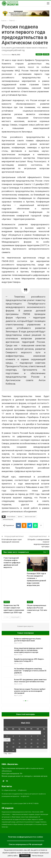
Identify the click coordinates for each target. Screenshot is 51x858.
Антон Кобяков (11, 516)
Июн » (10, 753)
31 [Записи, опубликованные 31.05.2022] (13, 750)
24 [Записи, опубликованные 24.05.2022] (13, 747)
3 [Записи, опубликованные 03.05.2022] (13, 736)
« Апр (5, 753)
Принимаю (25, 856)
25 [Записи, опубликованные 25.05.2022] (19, 747)
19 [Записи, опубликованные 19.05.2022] (25, 743)
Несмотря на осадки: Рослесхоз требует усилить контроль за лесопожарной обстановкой (30, 691)
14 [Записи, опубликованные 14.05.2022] (37, 740)
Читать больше (37, 855)
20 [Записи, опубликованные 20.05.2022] (31, 743)
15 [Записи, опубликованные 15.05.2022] (44, 740)
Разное (30, 570)
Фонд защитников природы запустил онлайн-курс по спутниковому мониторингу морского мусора (29, 650)
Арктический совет (30, 516)
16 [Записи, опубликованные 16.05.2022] (7, 743)
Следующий (15, 617)
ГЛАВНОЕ (39, 54)
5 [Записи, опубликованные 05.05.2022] (25, 736)
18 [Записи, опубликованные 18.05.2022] (19, 743)
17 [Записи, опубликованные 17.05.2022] (13, 743)
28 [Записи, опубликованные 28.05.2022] (37, 747)
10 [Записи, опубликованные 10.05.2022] (13, 740)
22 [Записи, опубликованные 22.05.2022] (44, 743)
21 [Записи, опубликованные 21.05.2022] (37, 743)
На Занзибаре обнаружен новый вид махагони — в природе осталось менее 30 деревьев (31, 671)
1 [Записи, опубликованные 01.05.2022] (44, 732)
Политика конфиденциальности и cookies (25, 837)
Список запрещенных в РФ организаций (25, 844)
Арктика (46, 54)
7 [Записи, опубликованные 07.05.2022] (37, 736)
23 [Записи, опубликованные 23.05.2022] (7, 747)
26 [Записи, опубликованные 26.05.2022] (25, 747)
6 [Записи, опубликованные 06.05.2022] (31, 736)
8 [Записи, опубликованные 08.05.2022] (44, 736)
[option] (25, 667)
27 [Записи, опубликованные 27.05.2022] (31, 747)
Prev (6, 617)
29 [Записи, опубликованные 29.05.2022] (44, 747)
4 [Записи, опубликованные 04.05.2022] (19, 736)
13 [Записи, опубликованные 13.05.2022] (31, 740)
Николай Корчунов (8, 519)
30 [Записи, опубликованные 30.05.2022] (7, 750)
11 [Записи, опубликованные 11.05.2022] (19, 740)
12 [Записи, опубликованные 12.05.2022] (25, 740)
